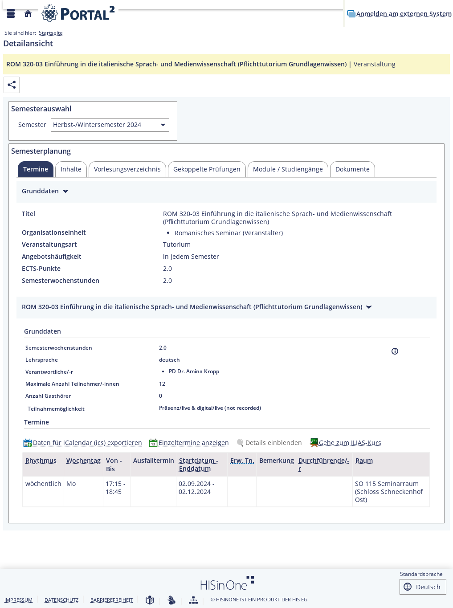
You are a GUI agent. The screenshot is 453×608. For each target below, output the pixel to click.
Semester (32, 125)
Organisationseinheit (54, 233)
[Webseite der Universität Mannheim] (78, 13)
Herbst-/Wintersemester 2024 (97, 124)
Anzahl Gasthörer (48, 396)
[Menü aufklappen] (10, 13)
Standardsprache (421, 574)
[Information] (394, 351)
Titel (28, 214)
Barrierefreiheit (111, 599)
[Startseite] (28, 13)
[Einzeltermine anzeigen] (191, 442)
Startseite (51, 33)
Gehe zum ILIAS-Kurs (350, 442)
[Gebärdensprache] (171, 601)
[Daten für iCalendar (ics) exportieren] (84, 442)
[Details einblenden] (271, 442)
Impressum (18, 599)
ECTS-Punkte (41, 269)
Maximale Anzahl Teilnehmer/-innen (72, 384)
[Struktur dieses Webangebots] (193, 601)
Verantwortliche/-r (49, 371)
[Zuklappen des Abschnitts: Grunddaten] (226, 192)
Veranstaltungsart (49, 245)
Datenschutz (61, 599)
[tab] (35, 169)
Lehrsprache (41, 359)
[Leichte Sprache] (149, 601)
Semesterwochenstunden (60, 281)
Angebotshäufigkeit (52, 257)
